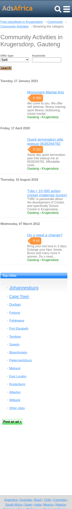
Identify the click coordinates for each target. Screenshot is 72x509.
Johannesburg (23, 287)
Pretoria (14, 312)
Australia (26, 500)
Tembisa (15, 336)
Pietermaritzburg (20, 360)
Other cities (17, 408)
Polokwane (16, 320)
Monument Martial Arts (45, 92)
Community (55, 22)
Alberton (15, 392)
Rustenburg (17, 384)
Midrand (14, 368)
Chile (47, 500)
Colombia (59, 500)
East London (17, 376)
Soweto (14, 344)
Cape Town (19, 296)
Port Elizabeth (18, 328)
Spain (28, 504)
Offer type (6, 55)
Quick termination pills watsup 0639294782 (45, 141)
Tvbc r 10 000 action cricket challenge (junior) (47, 193)
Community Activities (14, 26)
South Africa (13, 504)
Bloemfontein (18, 352)
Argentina (11, 500)
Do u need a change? (45, 235)
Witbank (14, 400)
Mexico (48, 504)
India (37, 504)
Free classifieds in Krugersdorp (21, 22)
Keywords (38, 55)
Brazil (38, 500)
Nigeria (60, 504)
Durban (15, 304)
